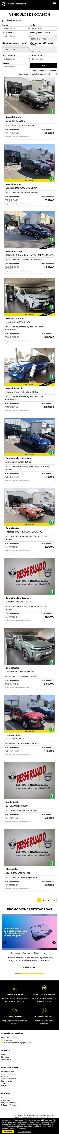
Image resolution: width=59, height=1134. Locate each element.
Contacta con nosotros (12, 1033)
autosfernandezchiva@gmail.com (17, 1043)
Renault (4, 1055)
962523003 (7, 1040)
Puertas (5, 63)
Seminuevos (6, 1059)
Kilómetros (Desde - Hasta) (14, 43)
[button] (17, 973)
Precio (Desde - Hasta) (40, 32)
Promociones (6, 1081)
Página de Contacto (9, 1037)
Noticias (4, 1076)
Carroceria (7, 32)
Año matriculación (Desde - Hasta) (42, 44)
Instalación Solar (7, 1071)
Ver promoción (28, 967)
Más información (18, 1128)
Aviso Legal (5, 1100)
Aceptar (8, 1131)
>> (53, 900)
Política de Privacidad (10, 1105)
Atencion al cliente (8, 1079)
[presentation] (5, 943)
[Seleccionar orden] (43, 74)
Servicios (4, 1086)
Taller (3, 1083)
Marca (5, 25)
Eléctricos (5, 1057)
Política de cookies (8, 1103)
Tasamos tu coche (8, 1074)
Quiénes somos (7, 1098)
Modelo (33, 25)
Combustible (36, 55)
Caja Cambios (8, 55)
